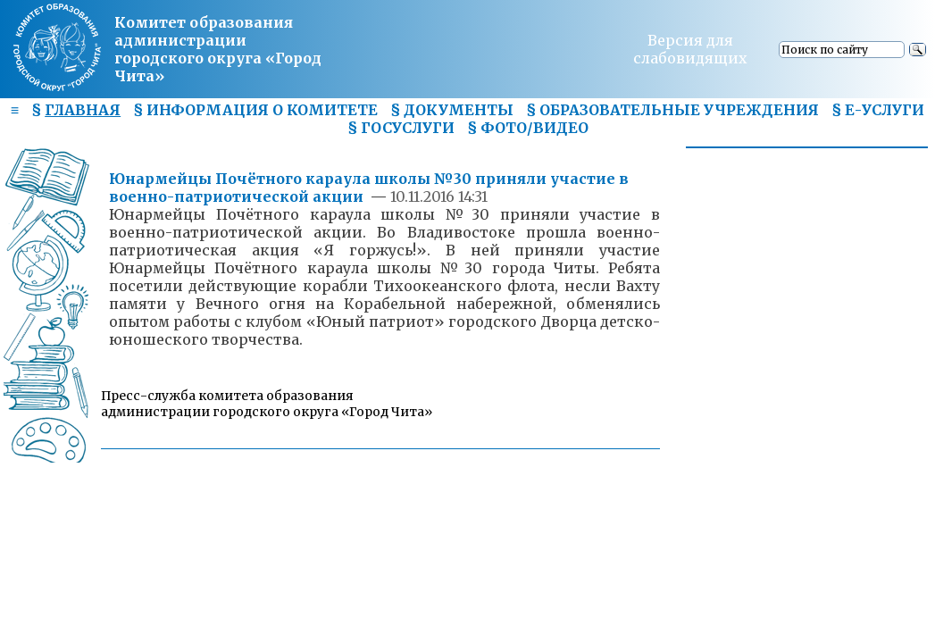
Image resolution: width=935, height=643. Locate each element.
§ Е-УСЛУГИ (877, 110)
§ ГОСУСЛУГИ (401, 128)
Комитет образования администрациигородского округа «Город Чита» (217, 49)
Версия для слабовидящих (690, 49)
